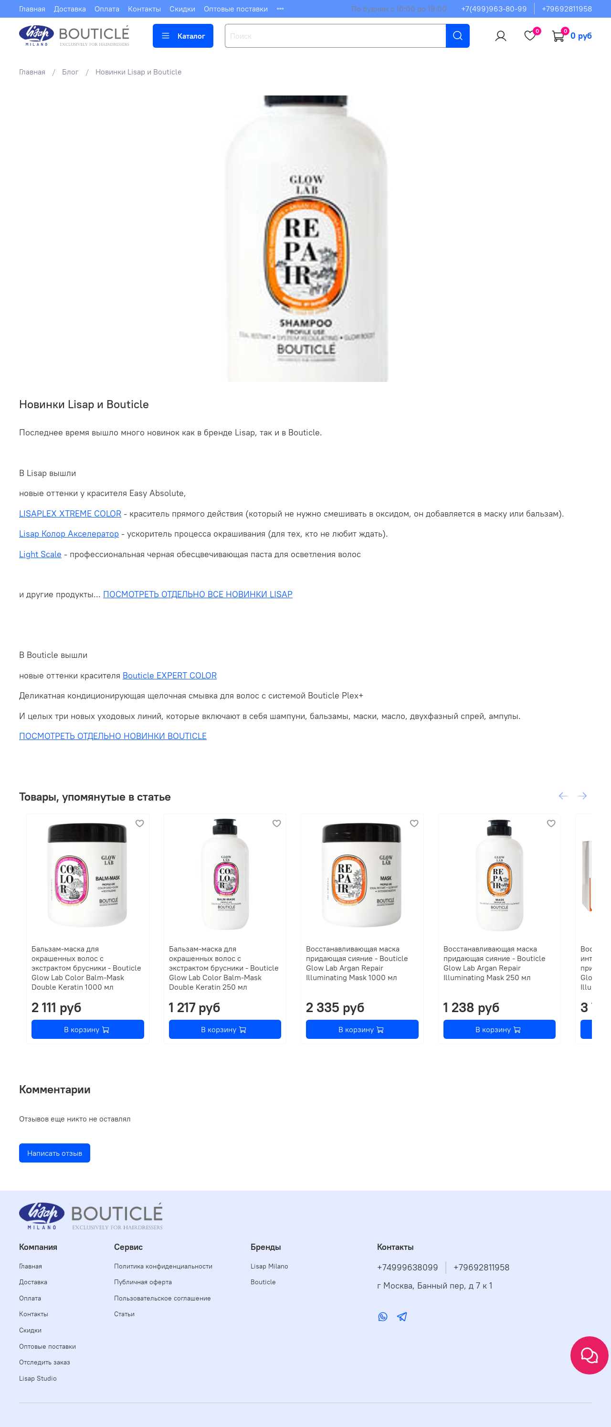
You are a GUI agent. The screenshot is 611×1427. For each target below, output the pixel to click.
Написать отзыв (54, 1162)
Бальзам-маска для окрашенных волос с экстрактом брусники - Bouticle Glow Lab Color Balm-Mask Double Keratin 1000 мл (80, 972)
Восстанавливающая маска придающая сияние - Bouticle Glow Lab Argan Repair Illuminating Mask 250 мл (526, 972)
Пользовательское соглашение (162, 1298)
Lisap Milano (269, 1266)
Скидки (182, 8)
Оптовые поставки (236, 8)
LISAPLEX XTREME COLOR (70, 513)
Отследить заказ (44, 1362)
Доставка (70, 8)
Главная (32, 8)
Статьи (124, 1314)
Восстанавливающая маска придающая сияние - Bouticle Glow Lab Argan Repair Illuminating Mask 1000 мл (379, 972)
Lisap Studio (38, 1378)
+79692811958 (567, 8)
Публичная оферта (143, 1282)
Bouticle (263, 1282)
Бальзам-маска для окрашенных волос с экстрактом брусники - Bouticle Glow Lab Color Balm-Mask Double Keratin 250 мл (227, 972)
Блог (70, 71)
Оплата (107, 8)
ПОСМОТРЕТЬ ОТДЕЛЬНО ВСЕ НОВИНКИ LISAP (198, 594)
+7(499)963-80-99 (494, 8)
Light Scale (40, 554)
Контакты (144, 8)
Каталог (183, 36)
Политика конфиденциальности (163, 1266)
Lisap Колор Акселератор (69, 534)
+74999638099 (407, 1267)
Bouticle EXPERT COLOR (170, 675)
